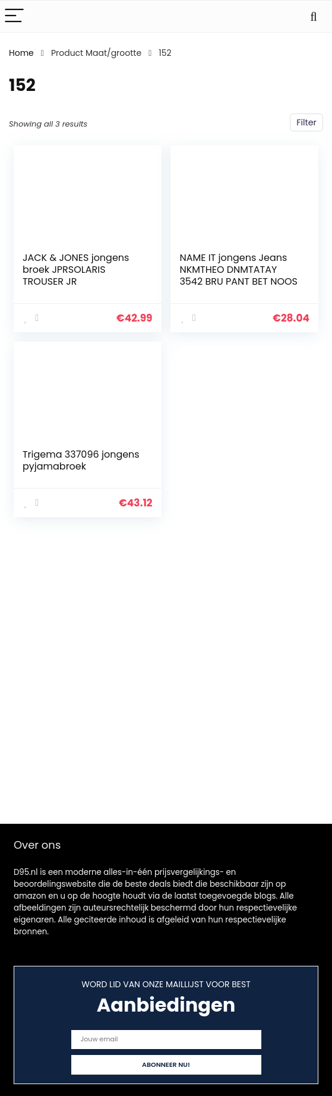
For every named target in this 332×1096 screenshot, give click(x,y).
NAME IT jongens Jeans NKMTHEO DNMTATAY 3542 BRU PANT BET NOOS (238, 269)
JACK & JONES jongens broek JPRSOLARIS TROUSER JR (76, 269)
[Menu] (14, 16)
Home (21, 53)
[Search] (313, 16)
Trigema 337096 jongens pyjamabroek (81, 460)
